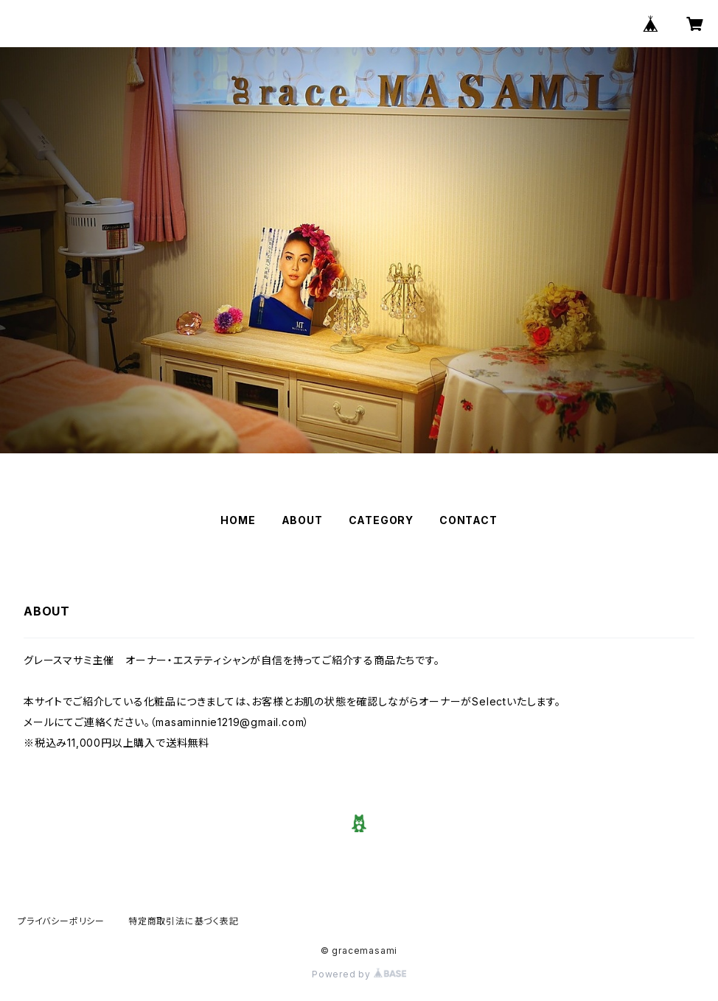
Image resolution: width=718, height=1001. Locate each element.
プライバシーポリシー (61, 921)
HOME (237, 520)
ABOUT (302, 520)
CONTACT (468, 520)
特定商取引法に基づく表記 (183, 921)
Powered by (359, 974)
